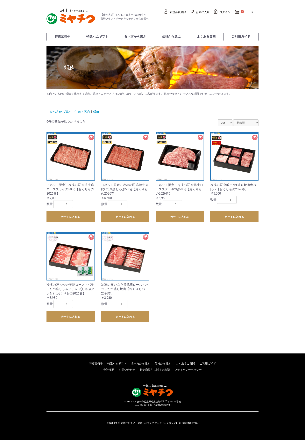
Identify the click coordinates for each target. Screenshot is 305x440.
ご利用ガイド (241, 36)
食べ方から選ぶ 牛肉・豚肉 (70, 112)
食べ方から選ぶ (135, 36)
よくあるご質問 (185, 363)
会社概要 (108, 369)
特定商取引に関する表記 (155, 369)
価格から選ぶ (171, 36)
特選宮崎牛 (62, 36)
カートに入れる (70, 216)
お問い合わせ (127, 369)
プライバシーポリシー (188, 369)
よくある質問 (206, 36)
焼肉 (96, 112)
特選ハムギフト (97, 36)
